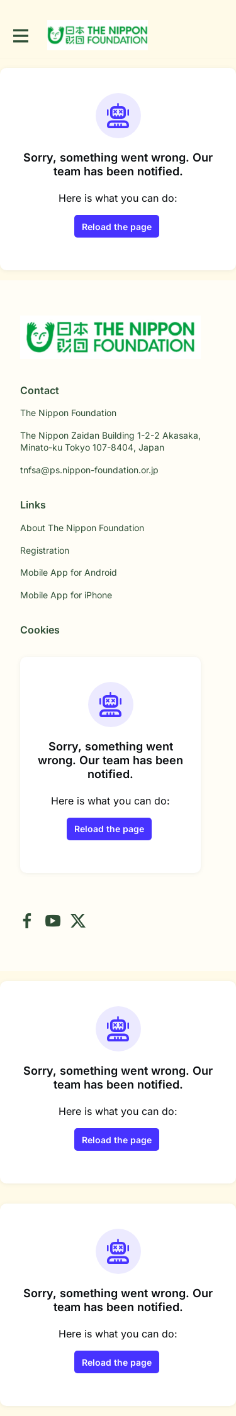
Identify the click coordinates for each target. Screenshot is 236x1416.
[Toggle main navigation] (20, 35)
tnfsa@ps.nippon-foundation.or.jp (89, 469)
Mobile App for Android (68, 572)
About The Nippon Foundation (82, 527)
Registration (44, 550)
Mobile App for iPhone (66, 595)
